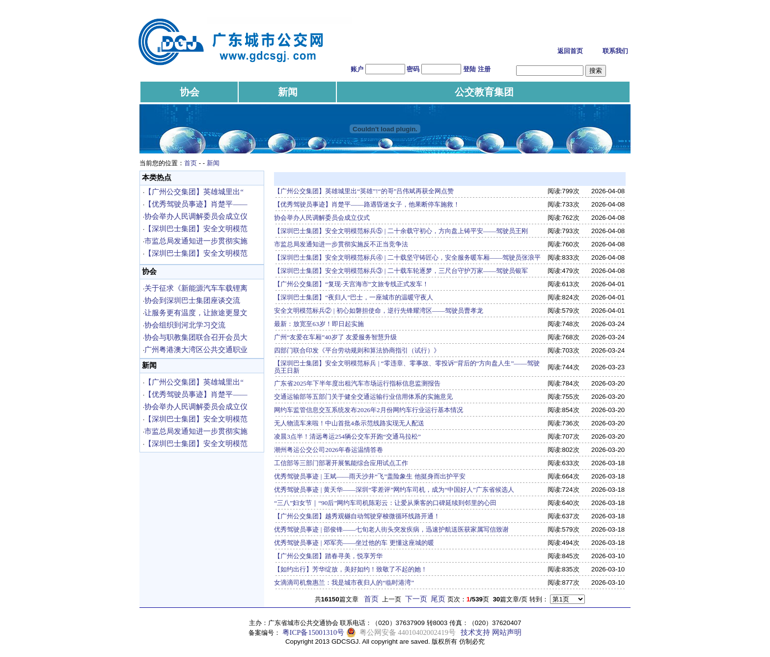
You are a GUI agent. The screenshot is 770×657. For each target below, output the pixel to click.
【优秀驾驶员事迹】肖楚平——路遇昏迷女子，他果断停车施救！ (367, 204)
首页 (190, 163)
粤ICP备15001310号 (313, 632)
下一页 (416, 599)
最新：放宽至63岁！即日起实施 (318, 324)
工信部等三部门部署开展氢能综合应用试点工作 (341, 463)
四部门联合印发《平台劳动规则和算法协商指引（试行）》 (357, 350)
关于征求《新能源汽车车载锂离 (196, 288)
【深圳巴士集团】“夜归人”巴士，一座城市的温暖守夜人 (353, 297)
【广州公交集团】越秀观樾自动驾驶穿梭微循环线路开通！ (357, 516)
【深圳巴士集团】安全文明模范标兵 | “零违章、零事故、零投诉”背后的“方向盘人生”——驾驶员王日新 (407, 366)
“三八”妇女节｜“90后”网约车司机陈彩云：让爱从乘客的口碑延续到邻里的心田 (385, 503)
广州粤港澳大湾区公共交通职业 (196, 350)
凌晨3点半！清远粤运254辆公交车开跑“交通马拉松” (347, 436)
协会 (189, 92)
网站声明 (507, 632)
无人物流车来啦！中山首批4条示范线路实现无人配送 (349, 423)
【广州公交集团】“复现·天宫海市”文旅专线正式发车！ (351, 284)
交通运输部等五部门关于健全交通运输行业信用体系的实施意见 (363, 396)
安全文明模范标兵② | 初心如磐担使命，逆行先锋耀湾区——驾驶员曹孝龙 (378, 310)
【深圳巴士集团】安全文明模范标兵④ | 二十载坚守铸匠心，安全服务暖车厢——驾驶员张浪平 (407, 257)
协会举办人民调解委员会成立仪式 (322, 217)
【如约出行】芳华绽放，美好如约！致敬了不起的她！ (350, 569)
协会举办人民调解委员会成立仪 (196, 216)
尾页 (438, 599)
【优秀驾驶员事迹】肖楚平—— (195, 204)
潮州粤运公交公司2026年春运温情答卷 (328, 449)
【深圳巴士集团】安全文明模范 (196, 229)
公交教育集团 (484, 92)
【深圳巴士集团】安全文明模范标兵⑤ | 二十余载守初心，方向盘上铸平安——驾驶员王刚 (401, 231)
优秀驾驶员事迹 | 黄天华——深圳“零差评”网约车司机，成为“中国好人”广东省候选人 (394, 489)
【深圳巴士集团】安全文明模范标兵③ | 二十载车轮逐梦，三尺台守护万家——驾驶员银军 (401, 270)
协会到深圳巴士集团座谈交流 (192, 300)
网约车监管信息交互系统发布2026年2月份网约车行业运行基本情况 (368, 410)
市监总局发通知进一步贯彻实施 (196, 241)
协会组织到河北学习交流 (184, 325)
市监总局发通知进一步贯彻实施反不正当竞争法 (341, 244)
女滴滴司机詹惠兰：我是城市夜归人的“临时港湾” (344, 582)
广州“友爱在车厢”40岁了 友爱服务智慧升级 (335, 337)
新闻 (288, 92)
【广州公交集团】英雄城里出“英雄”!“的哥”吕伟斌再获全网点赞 (364, 191)
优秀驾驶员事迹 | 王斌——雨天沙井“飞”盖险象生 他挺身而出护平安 (369, 476)
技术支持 (475, 632)
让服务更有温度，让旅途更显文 (196, 313)
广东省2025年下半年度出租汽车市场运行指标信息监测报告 (357, 383)
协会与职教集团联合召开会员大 (196, 337)
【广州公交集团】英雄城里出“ (194, 192)
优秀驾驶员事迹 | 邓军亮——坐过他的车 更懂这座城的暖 (354, 542)
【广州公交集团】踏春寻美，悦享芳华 (328, 556)
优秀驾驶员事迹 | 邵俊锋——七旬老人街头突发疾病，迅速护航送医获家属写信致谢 (391, 529)
